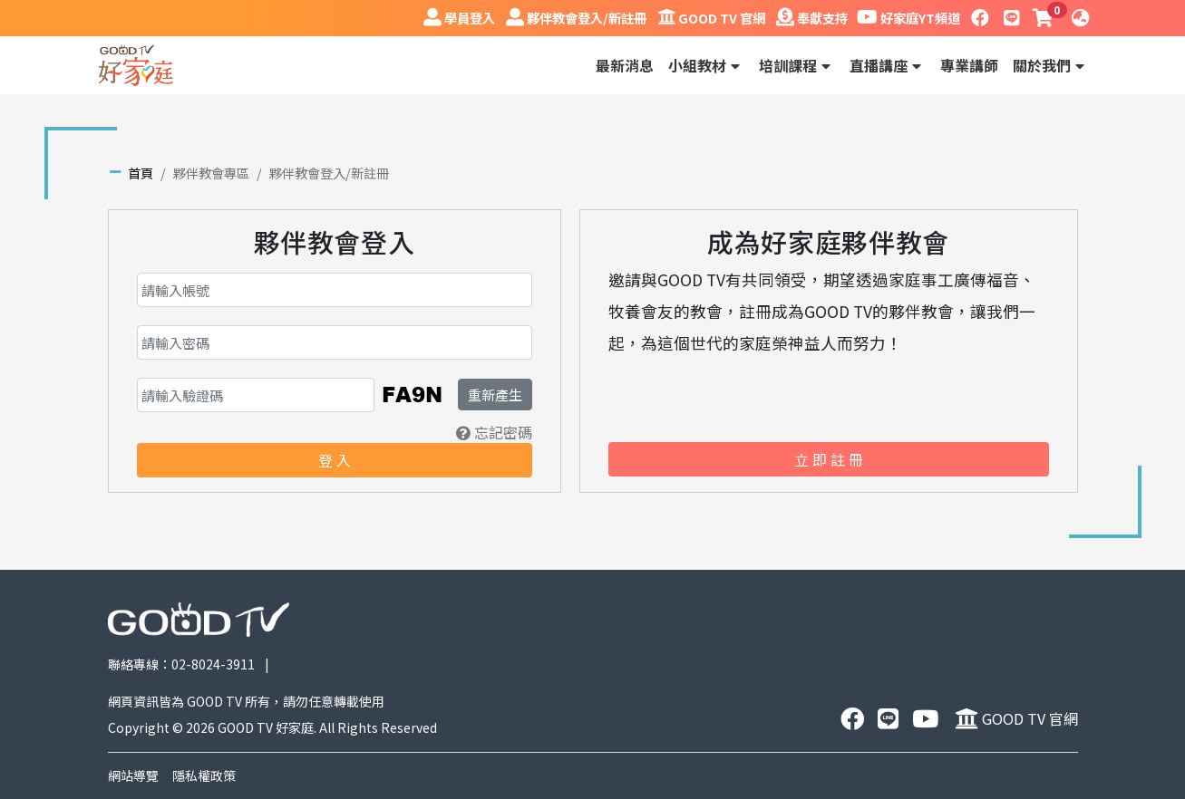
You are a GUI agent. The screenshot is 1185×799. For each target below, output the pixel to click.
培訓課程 (797, 65)
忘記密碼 (494, 432)
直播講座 (888, 65)
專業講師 (969, 65)
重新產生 (495, 394)
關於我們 (1051, 65)
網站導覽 (133, 775)
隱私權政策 (204, 775)
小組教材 (706, 65)
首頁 (140, 172)
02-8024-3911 (213, 664)
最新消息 (625, 65)
